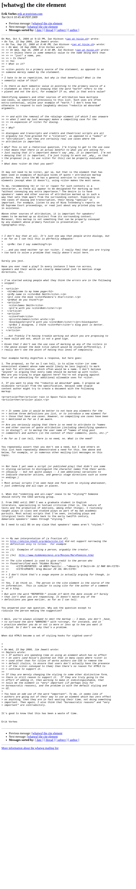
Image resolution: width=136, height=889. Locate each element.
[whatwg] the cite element (47, 23)
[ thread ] (49, 30)
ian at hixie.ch (77, 39)
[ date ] (39, 30)
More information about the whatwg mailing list (29, 885)
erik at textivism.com (29, 13)
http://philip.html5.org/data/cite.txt (37, 642)
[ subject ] (61, 30)
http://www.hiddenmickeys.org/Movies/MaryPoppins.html (56, 658)
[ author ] (73, 30)
